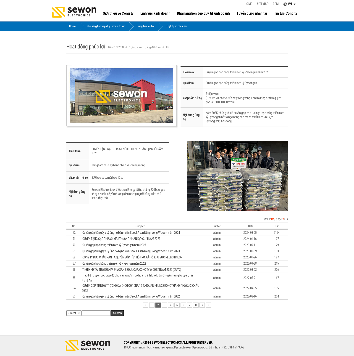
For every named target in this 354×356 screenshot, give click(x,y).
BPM (276, 4)
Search (117, 313)
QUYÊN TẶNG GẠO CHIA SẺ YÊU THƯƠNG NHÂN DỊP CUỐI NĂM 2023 (121, 239)
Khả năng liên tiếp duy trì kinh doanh (203, 13)
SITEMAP (262, 4)
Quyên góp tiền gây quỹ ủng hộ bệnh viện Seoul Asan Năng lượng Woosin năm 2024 (131, 232)
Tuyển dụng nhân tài (251, 13)
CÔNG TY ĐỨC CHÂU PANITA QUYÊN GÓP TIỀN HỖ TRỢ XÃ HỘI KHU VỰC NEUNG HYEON (132, 257)
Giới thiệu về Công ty (118, 13)
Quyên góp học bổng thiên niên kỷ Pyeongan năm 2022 (114, 263)
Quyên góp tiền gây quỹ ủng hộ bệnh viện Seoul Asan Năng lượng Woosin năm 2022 (131, 296)
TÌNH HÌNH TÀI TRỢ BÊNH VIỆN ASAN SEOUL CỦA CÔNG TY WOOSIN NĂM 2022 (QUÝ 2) (131, 269)
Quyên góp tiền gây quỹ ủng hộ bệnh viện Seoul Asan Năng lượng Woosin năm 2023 (131, 251)
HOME (248, 4)
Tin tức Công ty (285, 13)
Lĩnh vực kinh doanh (155, 13)
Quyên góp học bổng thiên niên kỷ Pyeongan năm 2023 (114, 245)
